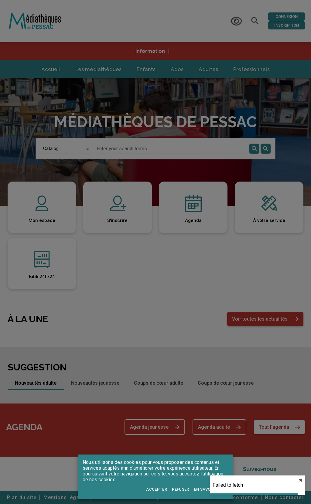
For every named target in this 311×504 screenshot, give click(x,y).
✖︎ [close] (293, 480)
